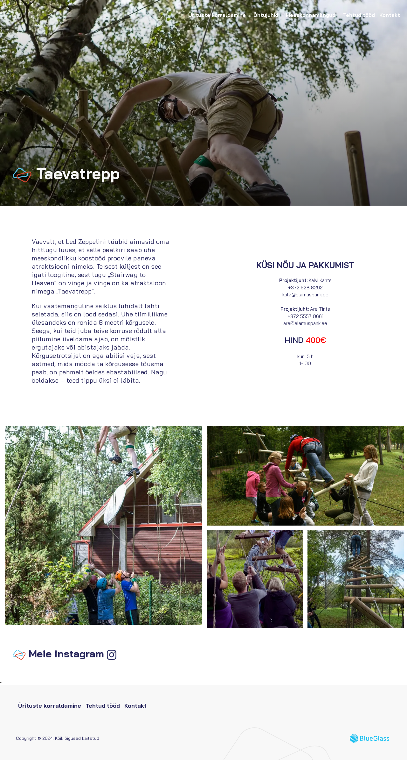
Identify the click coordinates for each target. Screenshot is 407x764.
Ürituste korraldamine (218, 15)
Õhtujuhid (267, 15)
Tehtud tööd (359, 15)
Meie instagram (66, 657)
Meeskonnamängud (312, 15)
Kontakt (389, 15)
